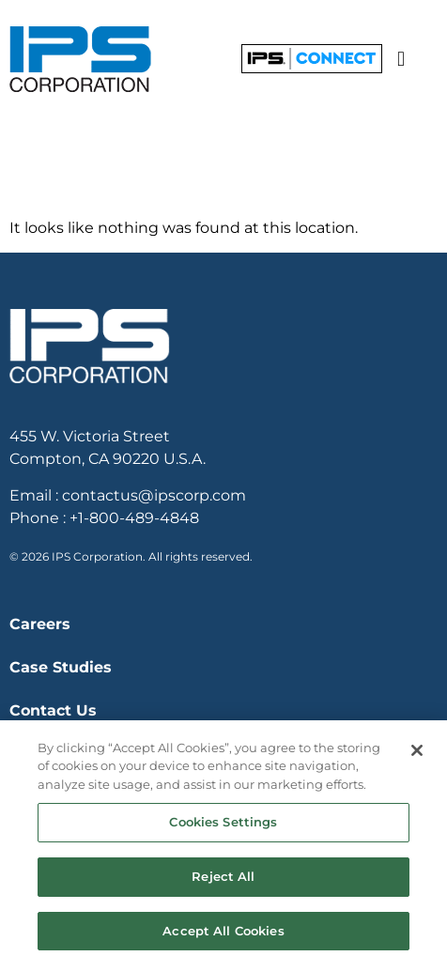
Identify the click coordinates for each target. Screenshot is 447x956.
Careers (39, 624)
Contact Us (53, 710)
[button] (400, 58)
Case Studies (60, 667)
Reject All (223, 883)
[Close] (417, 758)
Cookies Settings (223, 829)
